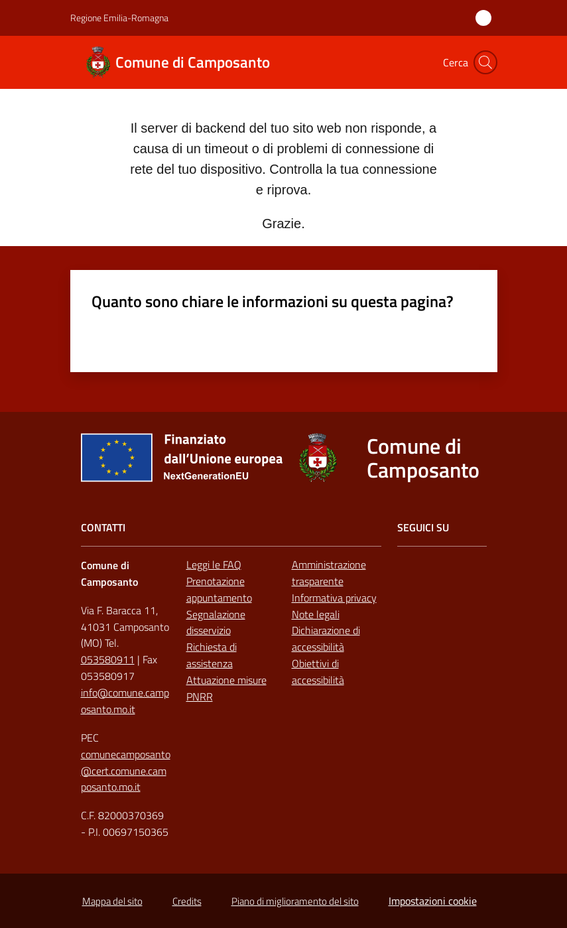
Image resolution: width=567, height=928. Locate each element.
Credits (187, 901)
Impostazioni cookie (433, 901)
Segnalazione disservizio (215, 622)
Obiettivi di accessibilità (318, 671)
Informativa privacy (334, 598)
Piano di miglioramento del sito (295, 901)
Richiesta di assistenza (211, 655)
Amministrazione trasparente (329, 573)
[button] (485, 62)
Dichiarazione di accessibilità (326, 638)
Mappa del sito (112, 901)
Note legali (316, 614)
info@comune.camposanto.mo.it (125, 701)
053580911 (108, 659)
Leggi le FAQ (213, 564)
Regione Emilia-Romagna (119, 18)
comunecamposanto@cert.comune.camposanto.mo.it (125, 770)
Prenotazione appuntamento (219, 589)
